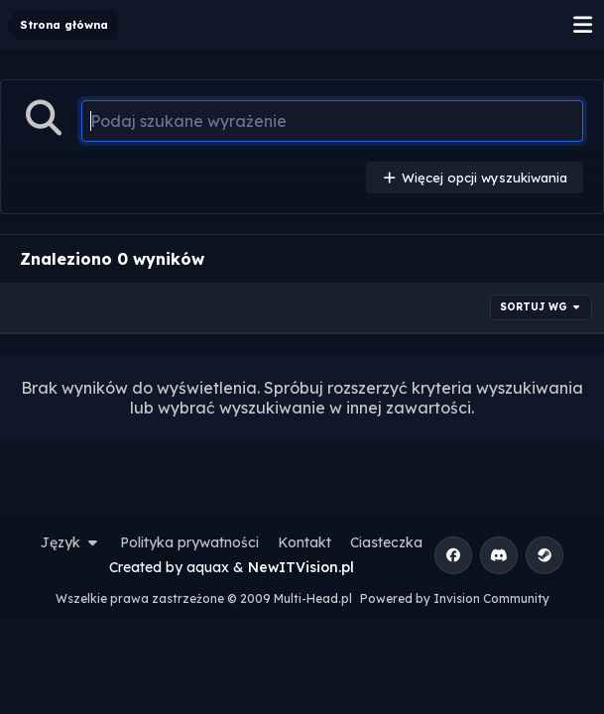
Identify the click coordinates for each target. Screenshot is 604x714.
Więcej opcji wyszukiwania (474, 177)
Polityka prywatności (189, 542)
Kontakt (304, 542)
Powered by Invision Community (454, 598)
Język (71, 542)
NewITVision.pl (301, 567)
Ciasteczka (386, 542)
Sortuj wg (541, 306)
